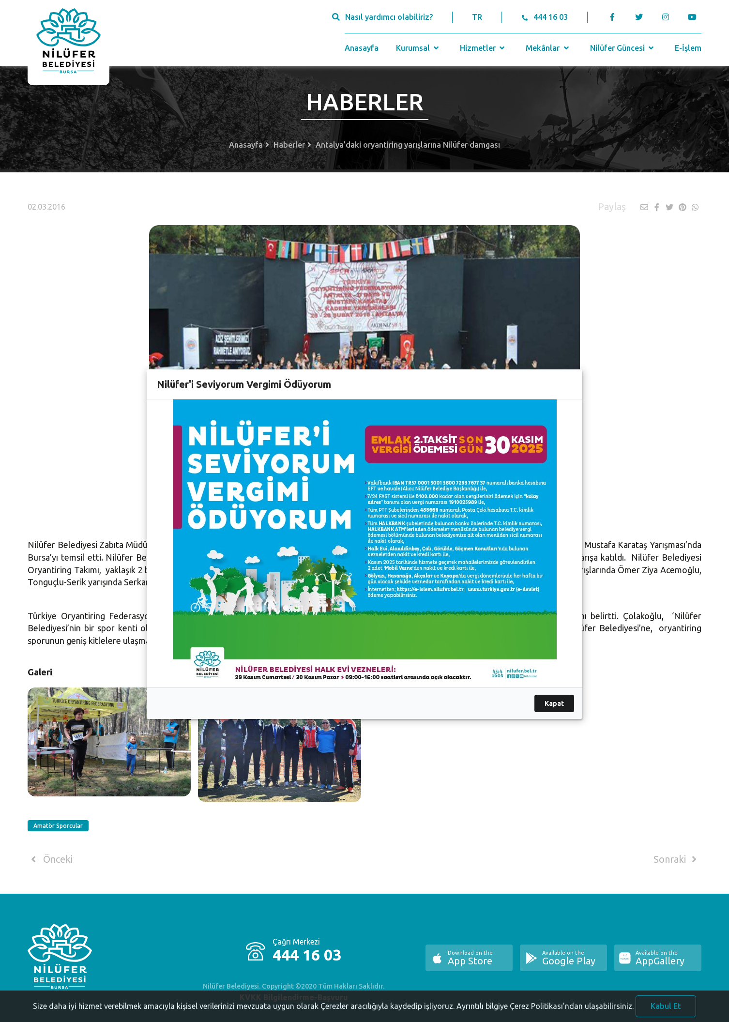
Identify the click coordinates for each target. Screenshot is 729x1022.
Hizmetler (483, 48)
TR (477, 17)
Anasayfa (362, 48)
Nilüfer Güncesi (623, 48)
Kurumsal (418, 48)
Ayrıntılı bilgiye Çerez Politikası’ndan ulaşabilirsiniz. (545, 1009)
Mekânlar (548, 48)
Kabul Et (666, 1009)
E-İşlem (688, 48)
